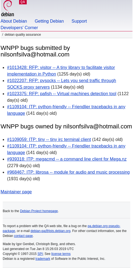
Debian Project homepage (39, 211)
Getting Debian (49, 21)
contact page (23, 236)
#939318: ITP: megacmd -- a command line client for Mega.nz (66, 159)
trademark (42, 259)
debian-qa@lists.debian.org (50, 231)
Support (79, 21)
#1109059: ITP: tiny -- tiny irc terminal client (49, 139)
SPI (40, 254)
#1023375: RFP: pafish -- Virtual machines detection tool (61, 93)
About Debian (14, 21)
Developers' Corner (19, 27)
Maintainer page (16, 191)
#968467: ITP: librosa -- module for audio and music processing (68, 172)
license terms (61, 254)
